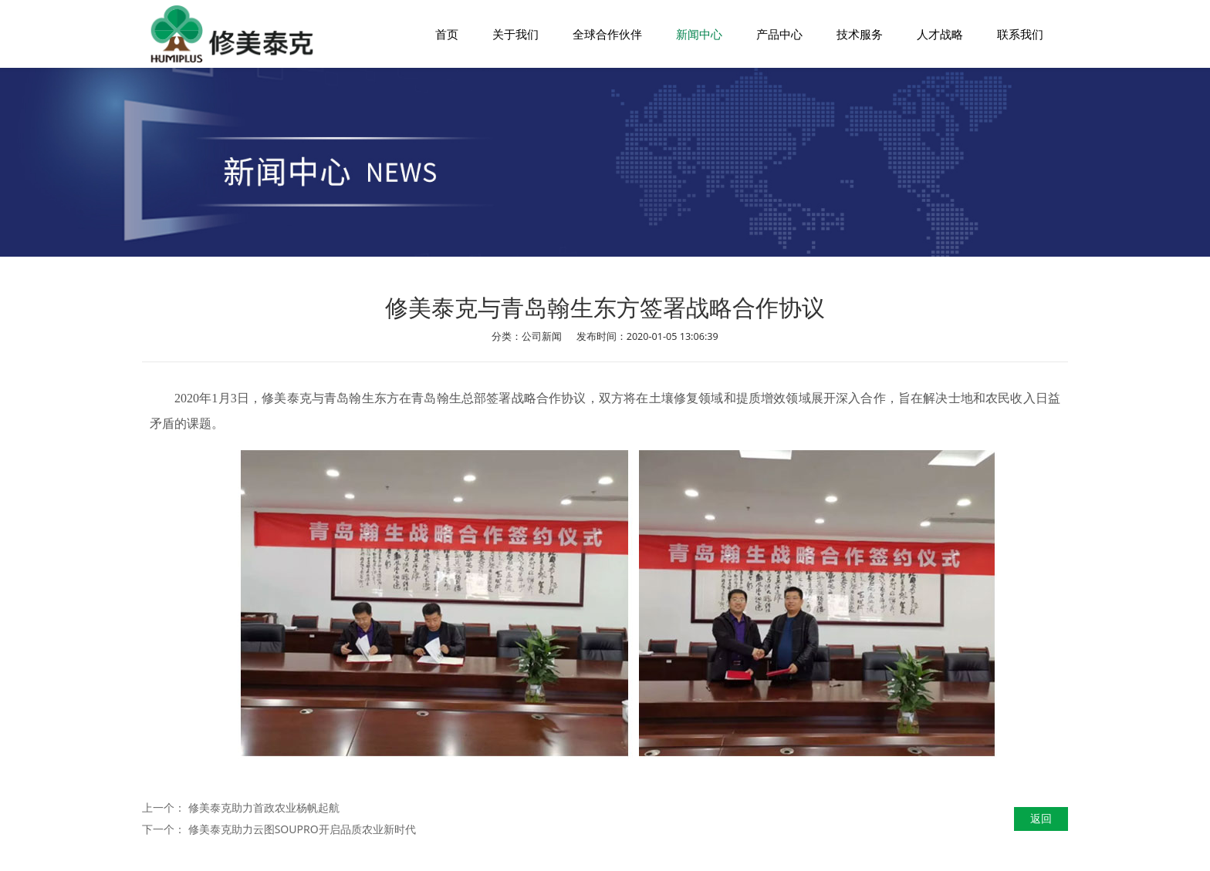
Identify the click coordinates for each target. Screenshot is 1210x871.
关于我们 (515, 34)
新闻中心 (699, 34)
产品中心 (779, 34)
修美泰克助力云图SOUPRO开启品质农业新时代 (302, 829)
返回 (1041, 818)
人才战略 (940, 34)
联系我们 (1020, 34)
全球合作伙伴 (607, 34)
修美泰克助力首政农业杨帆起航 (264, 807)
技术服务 (860, 34)
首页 (446, 34)
